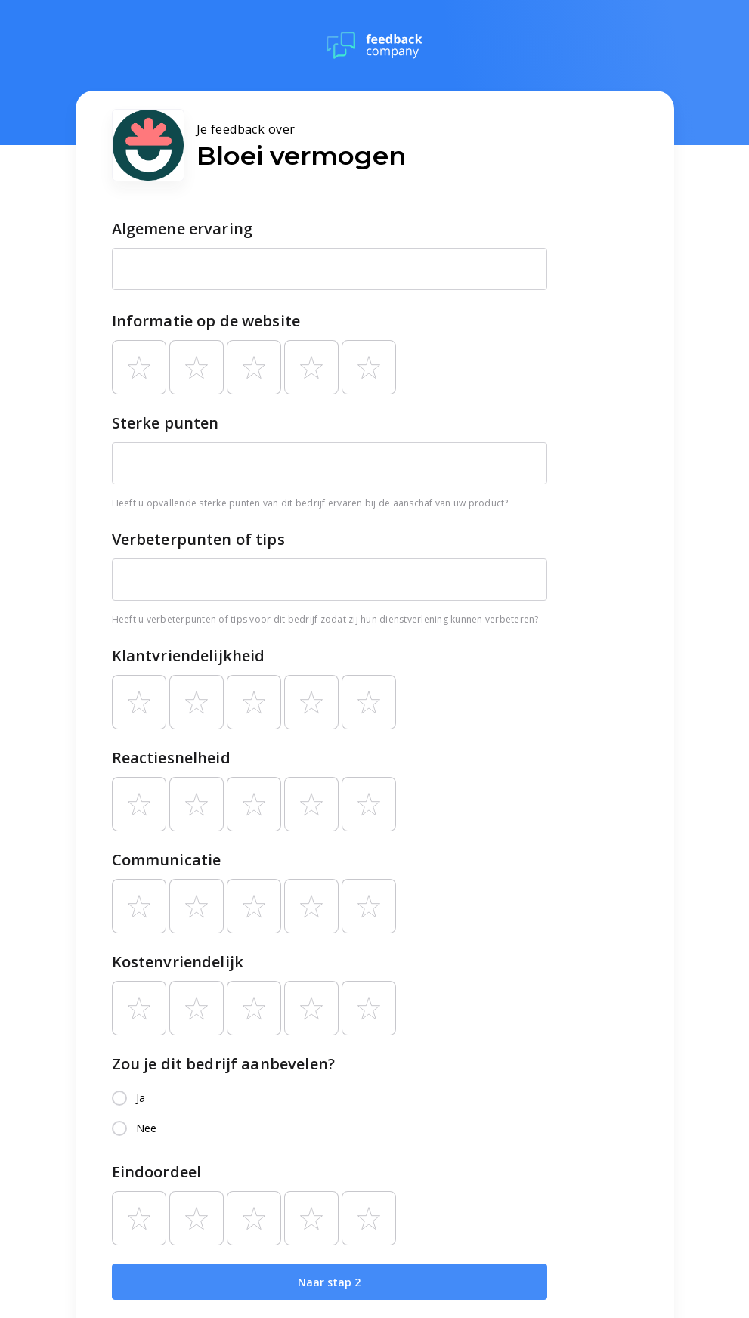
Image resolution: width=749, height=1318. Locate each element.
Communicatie (166, 859)
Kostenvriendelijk (178, 961)
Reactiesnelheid (171, 757)
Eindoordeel (157, 1172)
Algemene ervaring (182, 228)
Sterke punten (165, 423)
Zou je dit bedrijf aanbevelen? (224, 1063)
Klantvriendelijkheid (188, 655)
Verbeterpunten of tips (198, 539)
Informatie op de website (206, 321)
